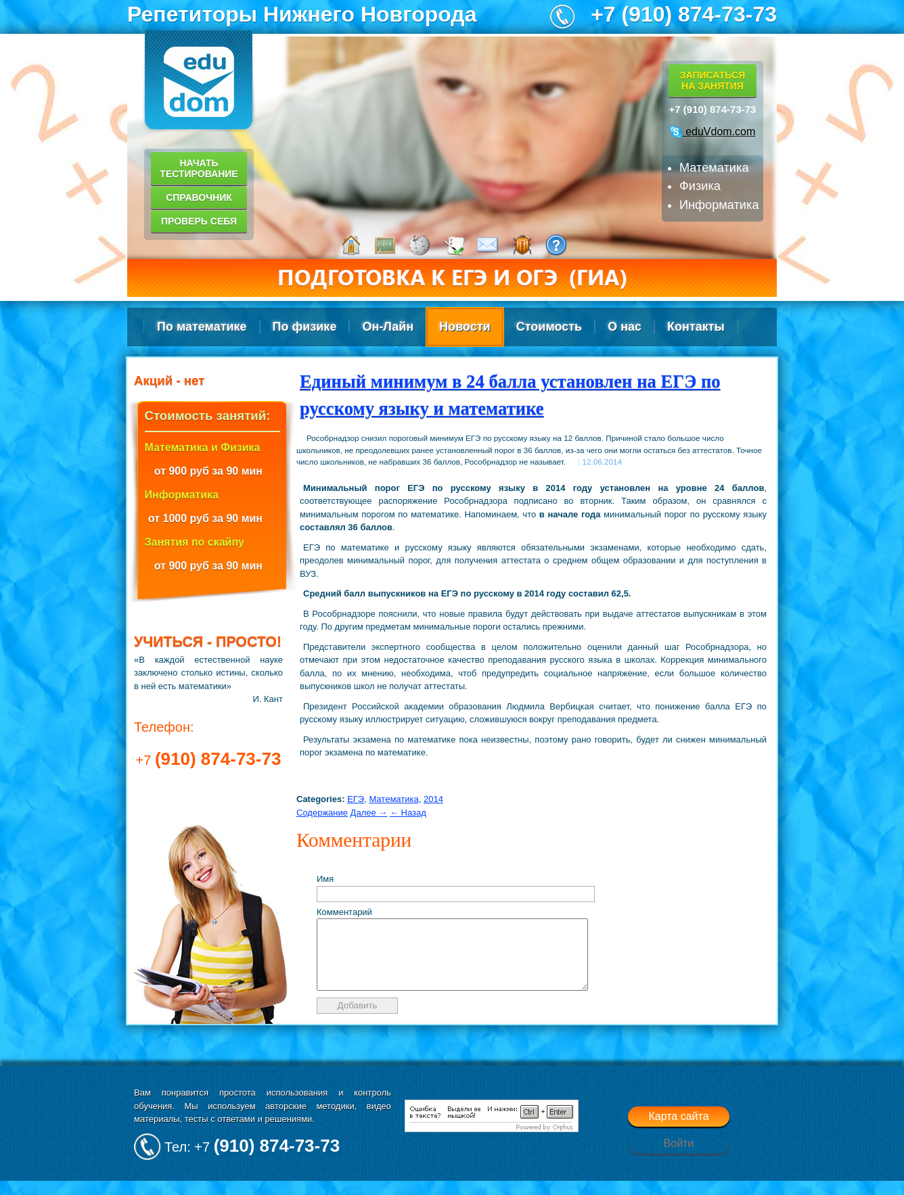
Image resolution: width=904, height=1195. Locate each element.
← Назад (408, 812)
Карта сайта (678, 1130)
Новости (464, 326)
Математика (393, 799)
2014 (433, 799)
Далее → (369, 812)
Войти (679, 1157)
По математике (202, 326)
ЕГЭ (355, 799)
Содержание (322, 812)
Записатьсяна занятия (712, 80)
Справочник (199, 197)
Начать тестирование (199, 168)
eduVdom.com (713, 131)
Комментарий (344, 912)
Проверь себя (199, 221)
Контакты (696, 326)
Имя (325, 879)
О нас (624, 326)
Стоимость (549, 326)
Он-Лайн (387, 326)
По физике (305, 326)
